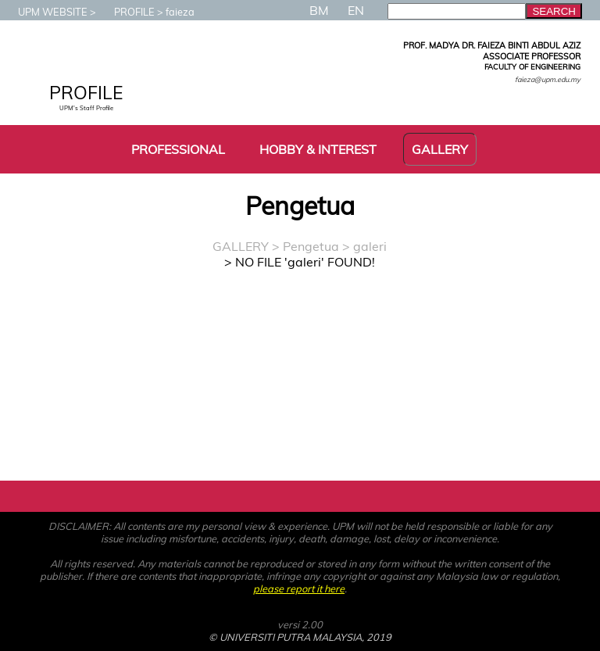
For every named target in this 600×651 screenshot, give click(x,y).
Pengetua (311, 246)
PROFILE (126, 11)
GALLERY (240, 246)
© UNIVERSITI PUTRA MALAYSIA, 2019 (300, 637)
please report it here (299, 588)
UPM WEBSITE (45, 11)
